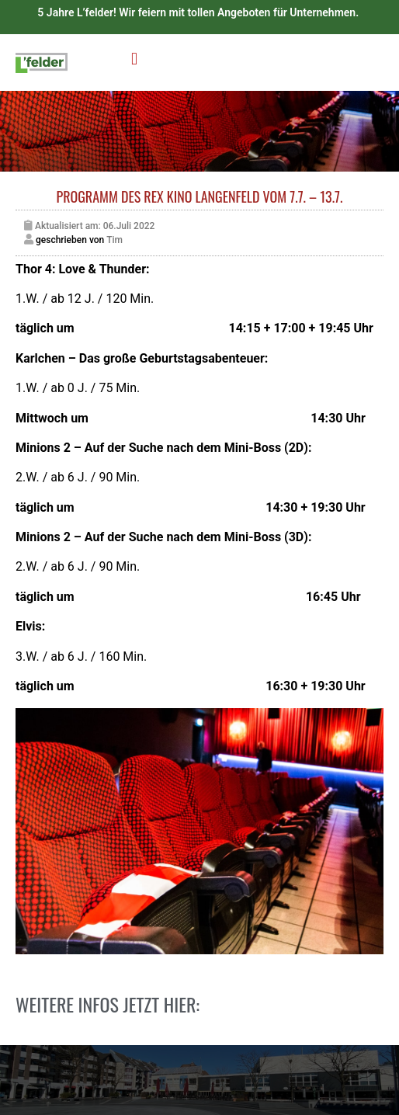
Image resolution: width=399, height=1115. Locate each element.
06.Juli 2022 (129, 226)
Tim (114, 239)
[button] (134, 58)
